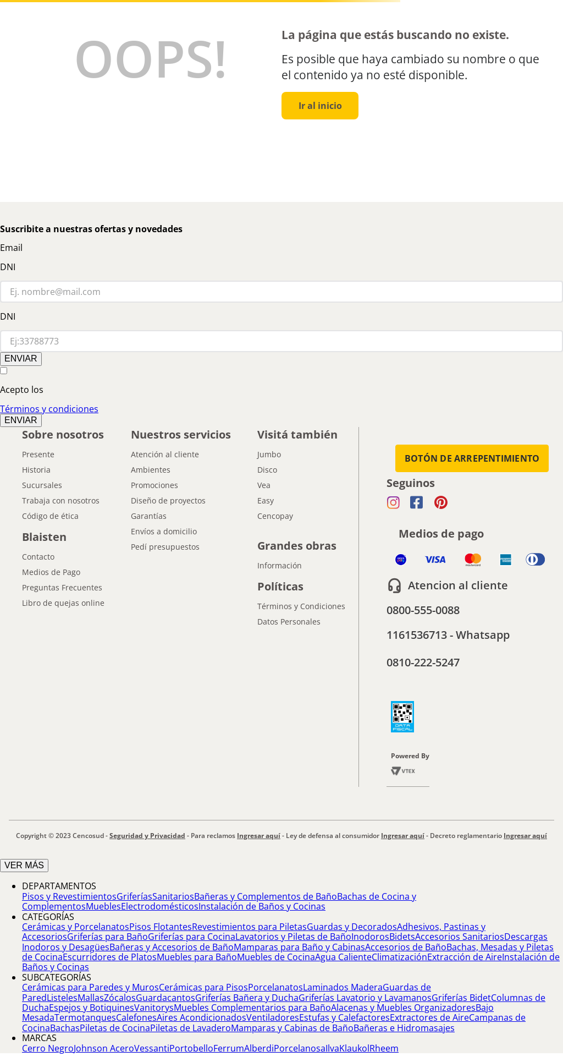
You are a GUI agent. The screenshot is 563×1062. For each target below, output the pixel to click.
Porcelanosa (299, 1048)
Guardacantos (165, 998)
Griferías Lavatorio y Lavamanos (365, 998)
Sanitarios (173, 896)
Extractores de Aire (429, 1017)
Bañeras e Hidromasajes (404, 1028)
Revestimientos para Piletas (249, 927)
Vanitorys (154, 1007)
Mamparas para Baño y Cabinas (299, 947)
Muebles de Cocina (276, 957)
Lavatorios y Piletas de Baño (293, 936)
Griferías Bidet (461, 998)
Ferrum (228, 1048)
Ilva (332, 1048)
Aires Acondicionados (201, 1017)
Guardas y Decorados (352, 927)
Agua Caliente (343, 957)
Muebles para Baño (197, 957)
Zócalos (120, 998)
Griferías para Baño (107, 936)
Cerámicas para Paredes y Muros (90, 987)
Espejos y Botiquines (91, 1007)
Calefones (136, 1017)
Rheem (384, 1048)
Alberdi (259, 1048)
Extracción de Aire (464, 957)
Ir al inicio (320, 106)
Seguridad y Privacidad (147, 835)
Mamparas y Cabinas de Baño (292, 1028)
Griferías (134, 896)
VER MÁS (24, 865)
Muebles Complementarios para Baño (252, 1007)
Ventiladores (272, 1017)
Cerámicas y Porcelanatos (75, 927)
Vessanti (151, 1048)
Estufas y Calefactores (344, 1017)
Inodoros (370, 936)
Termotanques (85, 1017)
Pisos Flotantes (160, 927)
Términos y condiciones (49, 409)
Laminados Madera (343, 987)
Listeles (62, 998)
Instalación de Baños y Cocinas (261, 906)
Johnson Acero (104, 1048)
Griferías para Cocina (191, 936)
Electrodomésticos (159, 906)
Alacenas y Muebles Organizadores (403, 1007)
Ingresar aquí (258, 835)
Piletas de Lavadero (190, 1028)
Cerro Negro (48, 1048)
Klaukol (354, 1048)
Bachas (65, 1028)
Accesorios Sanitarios (459, 936)
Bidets (402, 936)
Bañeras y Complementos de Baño (265, 896)
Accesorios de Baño (405, 947)
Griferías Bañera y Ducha (247, 998)
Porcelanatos (275, 987)
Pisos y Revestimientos (69, 896)
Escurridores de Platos (110, 957)
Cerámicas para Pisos (203, 987)
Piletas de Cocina (115, 1028)
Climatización (399, 957)
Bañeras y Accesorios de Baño (171, 947)
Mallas (91, 998)
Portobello (191, 1048)
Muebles (103, 906)
